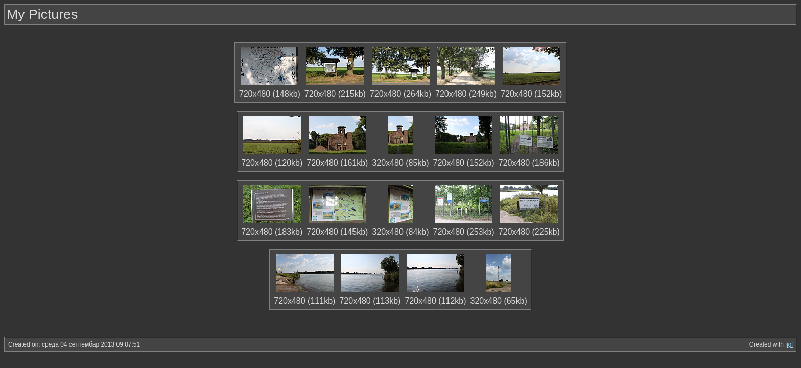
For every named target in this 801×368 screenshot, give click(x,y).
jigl (789, 344)
